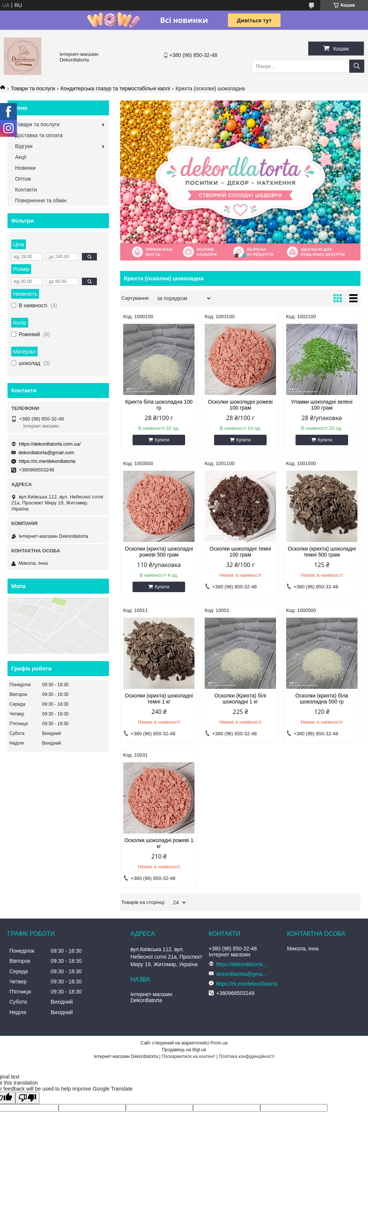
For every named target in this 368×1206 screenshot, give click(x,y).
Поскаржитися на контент (188, 1056)
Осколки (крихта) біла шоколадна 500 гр (322, 699)
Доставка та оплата (39, 135)
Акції (20, 157)
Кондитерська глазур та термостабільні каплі (115, 88)
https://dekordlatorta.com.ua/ (50, 444)
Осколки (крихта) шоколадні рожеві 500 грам (159, 552)
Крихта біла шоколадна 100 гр (159, 405)
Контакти (26, 190)
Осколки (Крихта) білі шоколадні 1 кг (240, 699)
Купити (162, 440)
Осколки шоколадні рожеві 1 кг (158, 843)
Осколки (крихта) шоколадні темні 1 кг (159, 699)
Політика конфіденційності (246, 1056)
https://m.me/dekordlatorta (47, 461)
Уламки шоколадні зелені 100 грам (321, 405)
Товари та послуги (33, 88)
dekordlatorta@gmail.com (46, 452)
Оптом (23, 179)
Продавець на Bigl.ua (184, 1049)
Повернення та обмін (40, 200)
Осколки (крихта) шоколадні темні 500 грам (322, 552)
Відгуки (24, 146)
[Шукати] (356, 66)
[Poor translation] (27, 1098)
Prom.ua (219, 1043)
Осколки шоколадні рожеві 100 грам (240, 405)
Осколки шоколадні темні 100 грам (240, 552)
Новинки (25, 168)
